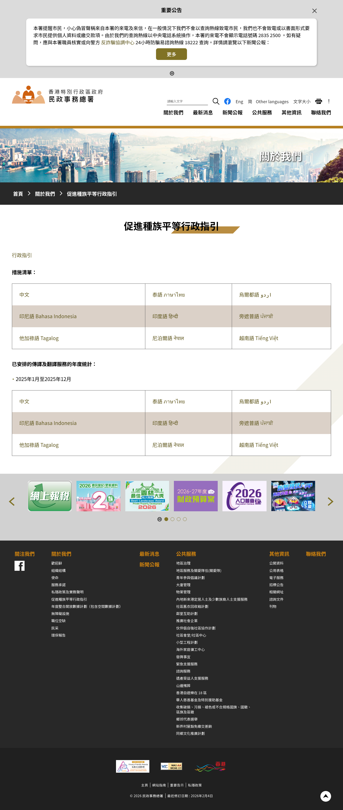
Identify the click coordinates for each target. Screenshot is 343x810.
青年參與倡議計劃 (190, 577)
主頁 (144, 785)
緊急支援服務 (187, 663)
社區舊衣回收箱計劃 (192, 606)
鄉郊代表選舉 (187, 719)
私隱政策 (195, 785)
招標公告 (276, 584)
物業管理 (183, 591)
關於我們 (45, 193)
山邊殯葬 (183, 685)
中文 (24, 294)
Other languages (272, 101)
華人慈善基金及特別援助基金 (199, 699)
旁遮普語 (256, 316)
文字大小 (302, 101)
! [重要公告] (329, 101)
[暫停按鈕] (172, 73)
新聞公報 (232, 112)
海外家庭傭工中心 (190, 649)
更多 (171, 54)
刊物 (273, 606)
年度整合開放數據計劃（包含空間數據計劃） (87, 606)
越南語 (258, 338)
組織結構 (58, 570)
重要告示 (177, 785)
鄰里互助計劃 (187, 613)
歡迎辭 (56, 563)
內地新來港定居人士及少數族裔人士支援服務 (212, 599)
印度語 (165, 316)
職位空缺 (58, 620)
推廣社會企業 (187, 620)
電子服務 (276, 577)
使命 (54, 577)
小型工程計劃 (187, 642)
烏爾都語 (255, 294)
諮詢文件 (276, 599)
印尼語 (48, 316)
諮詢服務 (183, 670)
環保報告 (58, 635)
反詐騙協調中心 (117, 42)
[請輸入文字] (187, 101)
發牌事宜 (183, 656)
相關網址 (276, 591)
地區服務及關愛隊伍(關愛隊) (199, 570)
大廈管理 (183, 584)
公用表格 (276, 570)
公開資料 (276, 563)
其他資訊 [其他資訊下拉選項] (292, 112)
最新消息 (203, 112)
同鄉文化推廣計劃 (190, 733)
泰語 (168, 294)
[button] (12, 502)
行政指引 (22, 255)
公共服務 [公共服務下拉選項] (262, 112)
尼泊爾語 (168, 338)
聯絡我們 (321, 112)
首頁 (18, 193)
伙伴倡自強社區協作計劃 (196, 627)
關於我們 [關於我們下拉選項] (173, 112)
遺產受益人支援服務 (192, 678)
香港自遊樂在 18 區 (191, 692)
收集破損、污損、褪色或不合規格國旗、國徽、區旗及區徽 (213, 709)
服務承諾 (58, 584)
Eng (239, 101)
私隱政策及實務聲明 (67, 591)
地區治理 (183, 563)
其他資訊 (279, 553)
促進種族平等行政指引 (92, 193)
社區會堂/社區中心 (191, 635)
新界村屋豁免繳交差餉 (194, 726)
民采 (54, 627)
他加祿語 (39, 338)
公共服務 (186, 553)
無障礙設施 (60, 613)
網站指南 (159, 785)
